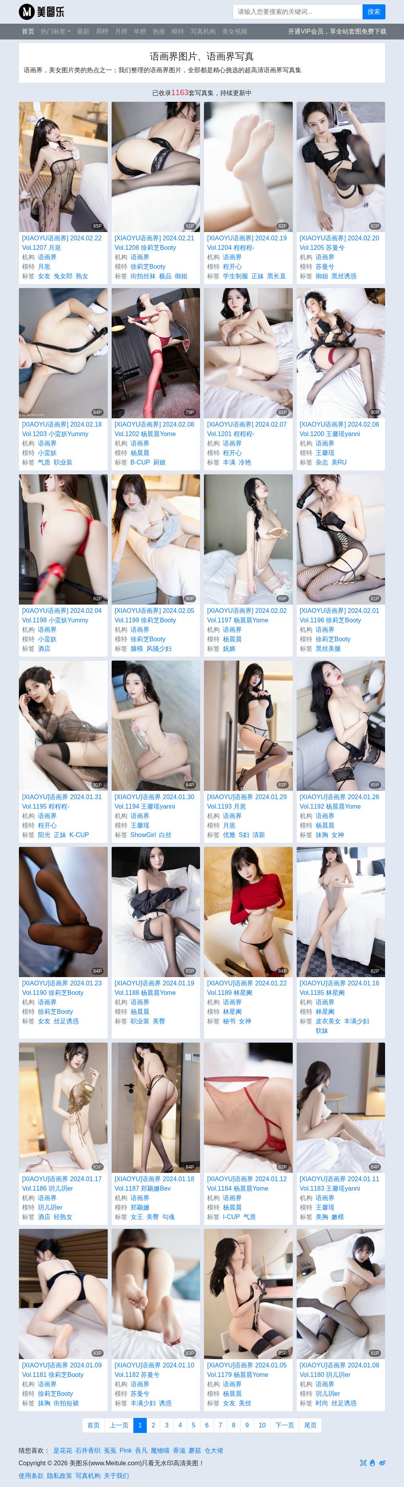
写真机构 (203, 31)
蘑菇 (195, 1450)
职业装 (63, 462)
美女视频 (234, 31)
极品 (165, 276)
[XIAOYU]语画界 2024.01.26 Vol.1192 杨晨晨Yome (340, 802)
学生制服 (235, 276)
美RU (339, 462)
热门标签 (53, 31)
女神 (337, 835)
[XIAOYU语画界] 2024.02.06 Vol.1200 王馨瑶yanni (340, 429)
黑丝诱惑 (344, 276)
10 (262, 1425)
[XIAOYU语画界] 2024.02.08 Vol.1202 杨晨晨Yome (155, 429)
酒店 (44, 648)
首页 (28, 31)
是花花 (62, 1450)
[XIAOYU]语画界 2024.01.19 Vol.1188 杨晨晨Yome (155, 988)
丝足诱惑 (66, 1021)
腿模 (137, 648)
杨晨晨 (140, 452)
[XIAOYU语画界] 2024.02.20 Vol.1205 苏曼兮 (340, 243)
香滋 (179, 1450)
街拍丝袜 (143, 276)
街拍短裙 (66, 1403)
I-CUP (231, 1217)
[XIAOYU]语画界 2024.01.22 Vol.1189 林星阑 (247, 988)
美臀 (159, 1021)
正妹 (257, 276)
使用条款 (31, 1475)
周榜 (102, 31)
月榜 (121, 31)
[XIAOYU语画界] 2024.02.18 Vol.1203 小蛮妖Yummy (62, 429)
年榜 (140, 31)
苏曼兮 (325, 266)
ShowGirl (143, 835)
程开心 (232, 266)
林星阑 (232, 1011)
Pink (126, 1450)
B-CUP (140, 462)
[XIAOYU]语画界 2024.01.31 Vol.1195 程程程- (62, 802)
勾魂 (168, 1217)
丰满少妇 (356, 1021)
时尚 (322, 1403)
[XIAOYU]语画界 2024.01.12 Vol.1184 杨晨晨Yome (247, 1184)
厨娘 (159, 462)
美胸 (322, 1217)
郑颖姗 (140, 1207)
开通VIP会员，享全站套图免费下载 (337, 31)
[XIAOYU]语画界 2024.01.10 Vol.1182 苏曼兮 (155, 1370)
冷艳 (245, 462)
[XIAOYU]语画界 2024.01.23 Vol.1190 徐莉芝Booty (62, 988)
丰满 (229, 462)
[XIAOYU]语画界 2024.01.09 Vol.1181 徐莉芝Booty (62, 1370)
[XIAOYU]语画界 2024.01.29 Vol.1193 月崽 (247, 802)
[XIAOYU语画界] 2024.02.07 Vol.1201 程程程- (247, 429)
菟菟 (110, 1450)
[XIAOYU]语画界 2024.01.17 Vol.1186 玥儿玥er (62, 1184)
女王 (137, 1217)
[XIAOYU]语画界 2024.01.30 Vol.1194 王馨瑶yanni (155, 802)
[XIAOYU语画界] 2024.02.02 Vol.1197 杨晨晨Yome (247, 615)
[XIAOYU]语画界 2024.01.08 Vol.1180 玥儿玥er (340, 1370)
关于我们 (116, 1475)
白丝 (165, 835)
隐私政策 (59, 1475)
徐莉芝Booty (148, 266)
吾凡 (141, 1450)
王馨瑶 (325, 452)
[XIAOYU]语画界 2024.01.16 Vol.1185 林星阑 (340, 988)
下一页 (284, 1425)
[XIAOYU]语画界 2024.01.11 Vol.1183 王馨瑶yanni (340, 1184)
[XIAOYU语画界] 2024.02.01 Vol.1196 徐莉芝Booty (340, 615)
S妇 (244, 835)
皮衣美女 (328, 1021)
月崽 (44, 266)
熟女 (82, 276)
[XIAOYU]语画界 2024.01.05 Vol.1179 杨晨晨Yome (247, 1370)
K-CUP (79, 835)
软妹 (322, 1030)
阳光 (44, 835)
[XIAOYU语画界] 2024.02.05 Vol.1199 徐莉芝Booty (155, 615)
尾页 (310, 1425)
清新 (258, 835)
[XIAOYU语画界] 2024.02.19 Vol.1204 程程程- (247, 243)
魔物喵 (160, 1450)
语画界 (47, 257)
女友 (44, 276)
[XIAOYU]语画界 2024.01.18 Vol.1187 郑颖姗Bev (155, 1184)
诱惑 (165, 1403)
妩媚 (229, 648)
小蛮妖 (47, 452)
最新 (83, 31)
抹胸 (322, 835)
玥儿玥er (50, 1207)
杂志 (322, 462)
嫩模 (337, 1217)
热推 (159, 31)
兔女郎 (63, 276)
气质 (44, 462)
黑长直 (276, 276)
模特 (178, 31)
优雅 (229, 835)
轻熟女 (63, 1217)
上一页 (119, 1425)
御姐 (181, 276)
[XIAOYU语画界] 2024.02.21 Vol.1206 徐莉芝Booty (155, 243)
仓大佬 (213, 1450)
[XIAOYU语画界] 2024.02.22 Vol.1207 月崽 (62, 243)
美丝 (245, 1403)
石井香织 (88, 1450)
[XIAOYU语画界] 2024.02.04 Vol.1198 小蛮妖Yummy (62, 615)
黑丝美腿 (328, 648)
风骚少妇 (159, 648)
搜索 (374, 11)
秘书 (229, 1021)
